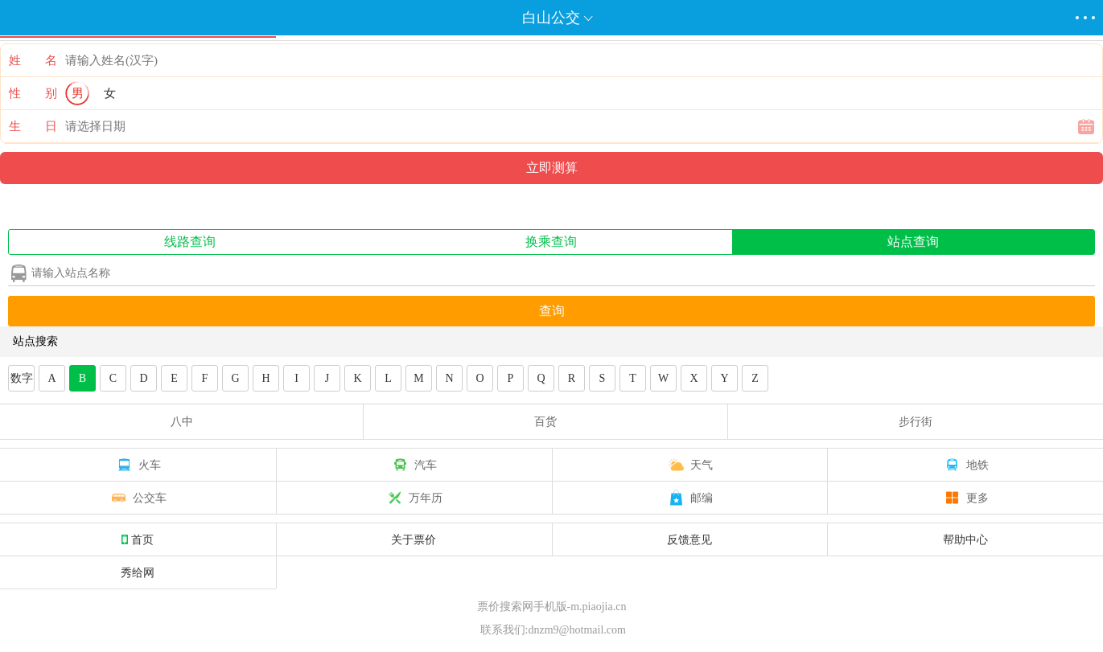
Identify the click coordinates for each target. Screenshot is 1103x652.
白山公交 (551, 18)
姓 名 (33, 60)
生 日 (33, 126)
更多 (965, 498)
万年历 (413, 498)
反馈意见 (689, 539)
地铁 (965, 465)
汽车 (413, 465)
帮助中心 (965, 539)
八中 (182, 422)
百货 (545, 422)
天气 (689, 465)
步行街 (915, 422)
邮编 (689, 498)
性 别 (33, 93)
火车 (137, 465)
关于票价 (413, 539)
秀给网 (137, 572)
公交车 (138, 498)
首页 (137, 539)
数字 (21, 378)
